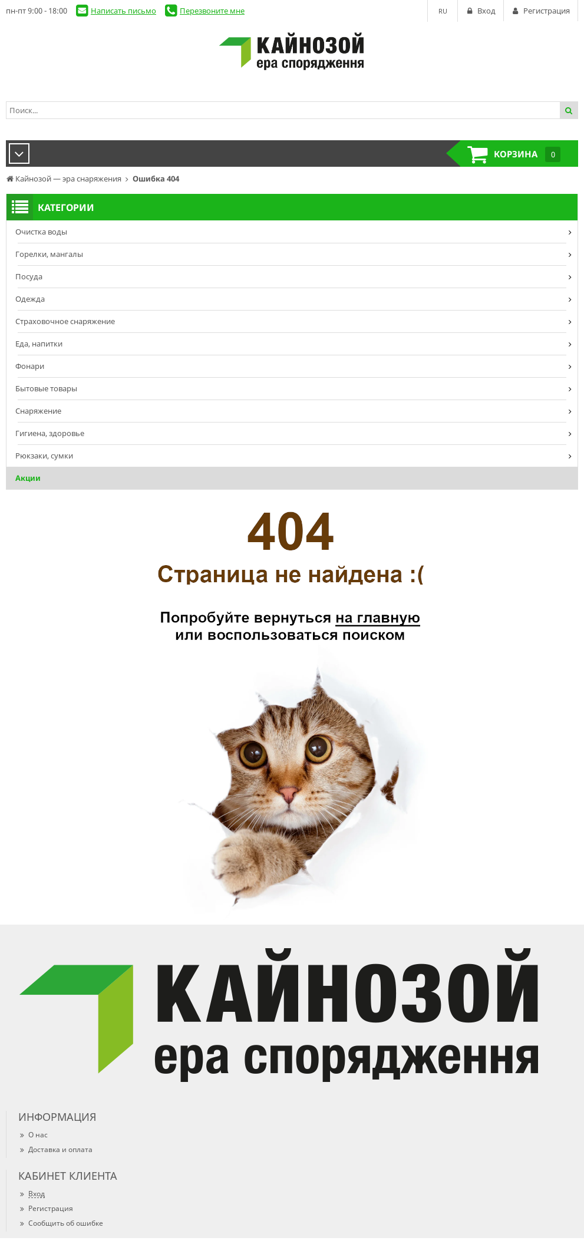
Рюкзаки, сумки (44, 455)
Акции (28, 478)
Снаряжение (38, 410)
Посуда (28, 276)
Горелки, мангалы (49, 254)
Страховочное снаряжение (65, 321)
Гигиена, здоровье (49, 433)
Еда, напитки (38, 343)
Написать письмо (123, 10)
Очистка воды (41, 231)
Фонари (29, 366)
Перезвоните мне (212, 10)
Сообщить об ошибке (60, 1223)
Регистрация (45, 1208)
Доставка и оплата (55, 1149)
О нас (33, 1135)
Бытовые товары (46, 388)
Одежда (30, 298)
